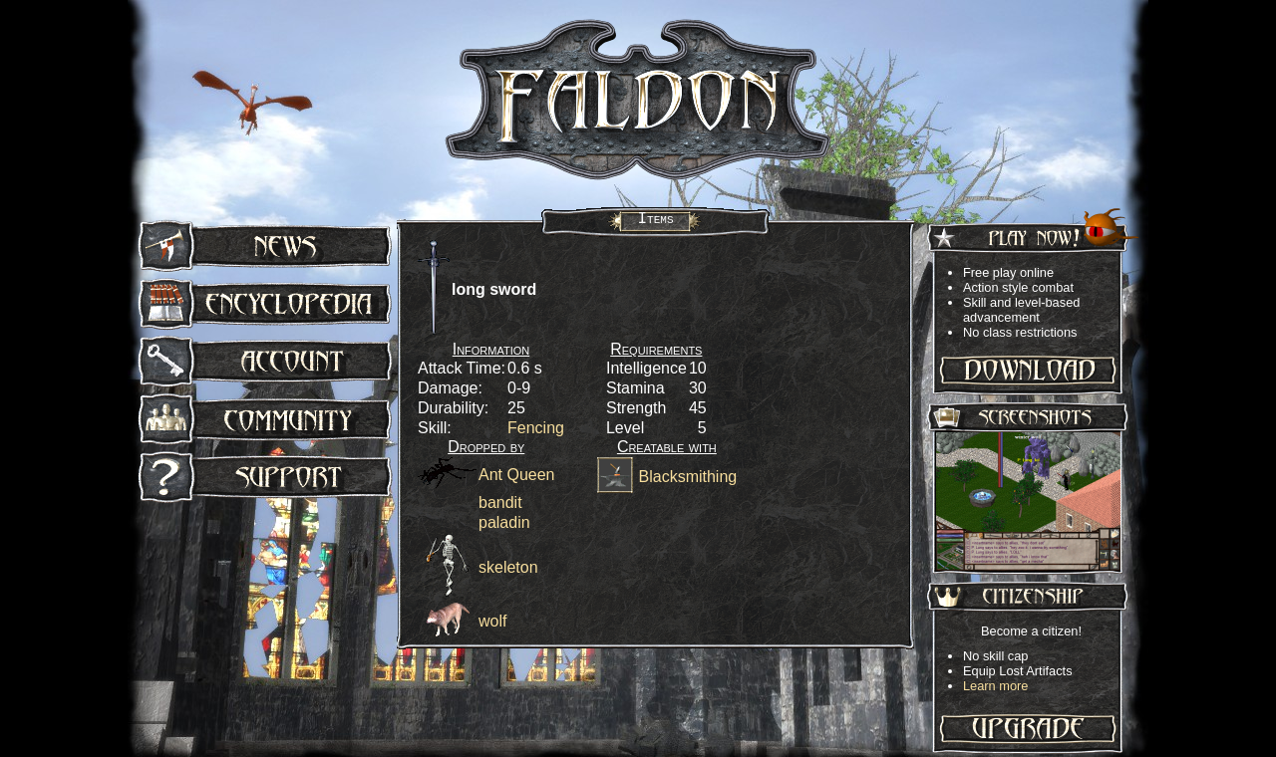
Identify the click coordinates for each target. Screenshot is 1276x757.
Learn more (995, 685)
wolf (492, 621)
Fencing (535, 427)
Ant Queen (516, 474)
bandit (500, 502)
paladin (504, 522)
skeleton (508, 567)
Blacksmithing (688, 476)
